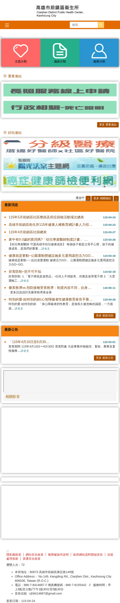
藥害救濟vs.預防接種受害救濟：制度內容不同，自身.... (50, 287)
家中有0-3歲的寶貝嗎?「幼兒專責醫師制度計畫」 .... (48, 239)
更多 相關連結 (102, 198)
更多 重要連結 (108, 124)
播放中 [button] (80, 197)
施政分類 (60, 61)
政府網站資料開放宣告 (88, 554)
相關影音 (13, 396)
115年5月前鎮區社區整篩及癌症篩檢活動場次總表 (46, 217)
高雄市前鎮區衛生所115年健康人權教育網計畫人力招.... (51, 224)
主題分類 (21, 61)
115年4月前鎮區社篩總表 (28, 232)
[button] (101, 25)
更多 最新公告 (104, 357)
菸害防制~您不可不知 (25, 271)
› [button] (116, 198)
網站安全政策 (34, 554)
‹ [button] (88, 198)
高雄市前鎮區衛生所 (60, 10)
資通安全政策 (31, 558)
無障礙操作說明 (58, 554)
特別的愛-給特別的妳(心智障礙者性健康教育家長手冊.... (51, 299)
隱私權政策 (13, 554)
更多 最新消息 (104, 315)
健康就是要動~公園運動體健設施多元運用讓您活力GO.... (51, 255)
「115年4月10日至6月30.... (29, 342)
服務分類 (99, 61)
